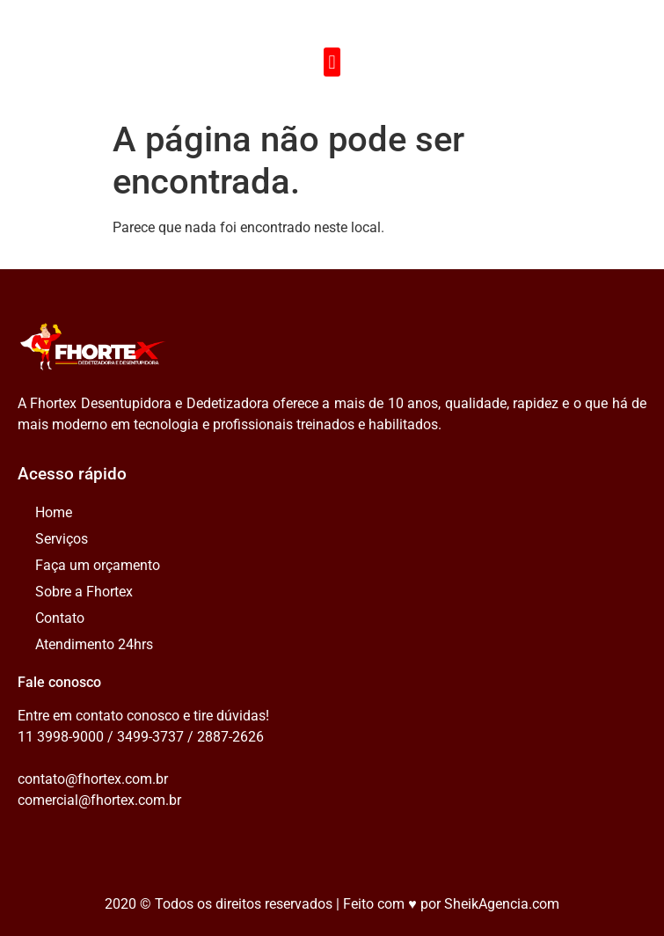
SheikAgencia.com (501, 904)
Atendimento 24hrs (94, 644)
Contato (59, 618)
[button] (332, 62)
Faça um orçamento (97, 565)
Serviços (61, 538)
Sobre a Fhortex (84, 591)
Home (53, 512)
